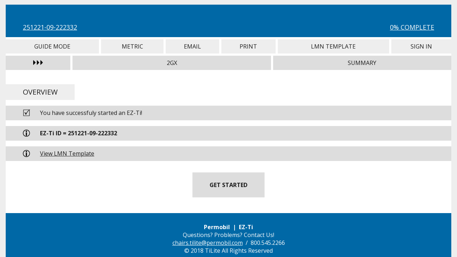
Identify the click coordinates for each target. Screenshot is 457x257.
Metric (132, 46)
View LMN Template (67, 153)
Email (192, 46)
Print (248, 46)
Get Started (228, 185)
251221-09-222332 (50, 27)
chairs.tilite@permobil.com (207, 243)
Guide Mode (52, 46)
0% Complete (412, 27)
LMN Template (333, 46)
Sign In (421, 46)
